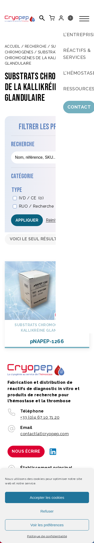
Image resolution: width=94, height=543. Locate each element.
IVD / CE (31, 198)
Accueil (12, 46)
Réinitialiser (57, 220)
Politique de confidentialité (47, 536)
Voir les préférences (47, 525)
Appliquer (27, 220)
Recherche (36, 46)
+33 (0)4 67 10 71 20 (39, 417)
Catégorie (22, 176)
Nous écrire (26, 451)
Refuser (47, 511)
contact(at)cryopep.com (44, 433)
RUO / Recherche (39, 206)
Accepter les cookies (47, 497)
